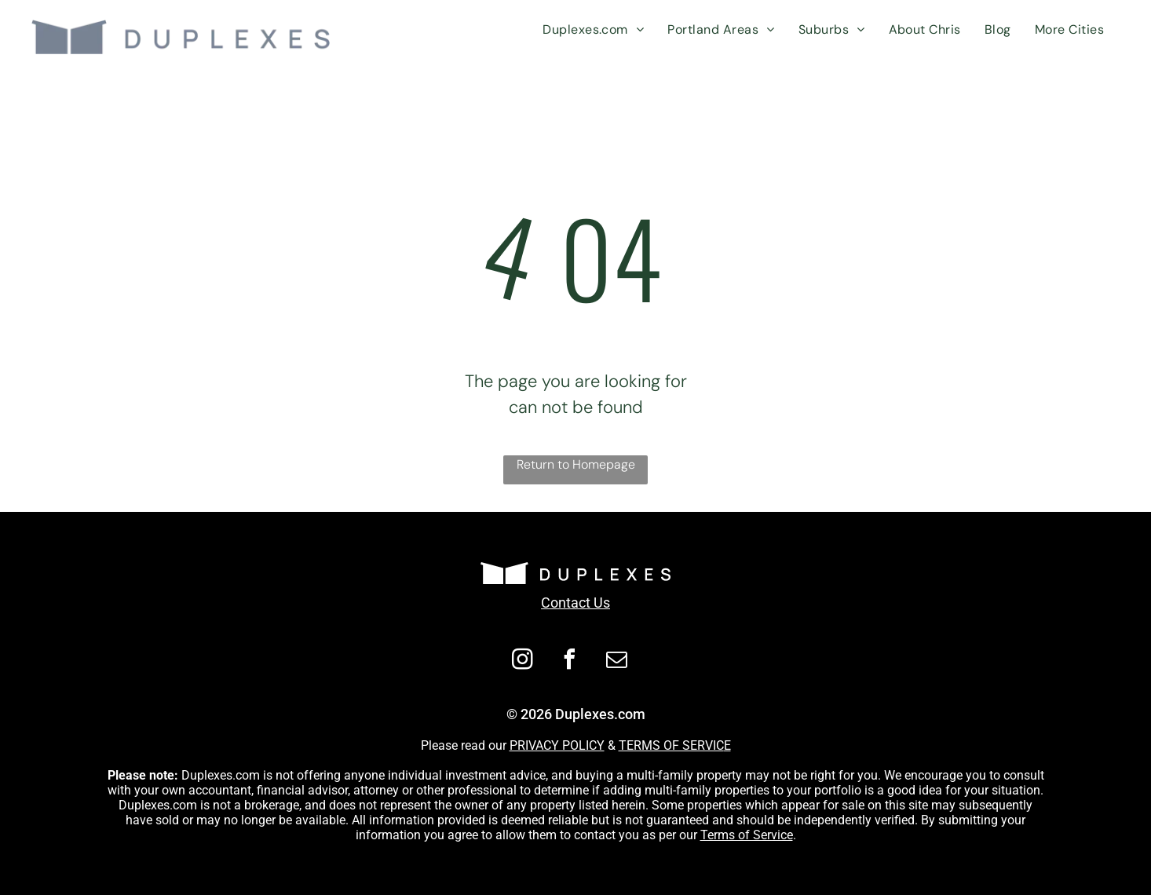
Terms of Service (746, 834)
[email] (617, 661)
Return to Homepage (576, 464)
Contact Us (575, 602)
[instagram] (523, 661)
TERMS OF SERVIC (671, 745)
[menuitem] (593, 29)
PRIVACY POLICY (557, 745)
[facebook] (570, 661)
